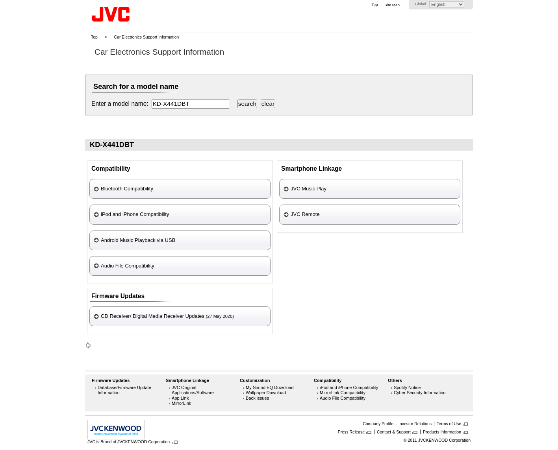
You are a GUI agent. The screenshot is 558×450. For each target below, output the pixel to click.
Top (375, 4)
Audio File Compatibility (342, 398)
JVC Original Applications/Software (193, 390)
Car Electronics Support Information (146, 37)
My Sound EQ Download (270, 387)
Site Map (391, 5)
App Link (180, 398)
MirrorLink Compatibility (342, 392)
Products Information (442, 432)
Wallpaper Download (266, 392)
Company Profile (378, 423)
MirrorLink (181, 403)
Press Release (351, 432)
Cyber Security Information (420, 392)
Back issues (257, 398)
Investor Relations (415, 423)
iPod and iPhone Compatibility (349, 387)
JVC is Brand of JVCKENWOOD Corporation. (129, 441)
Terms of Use (449, 423)
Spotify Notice (407, 387)
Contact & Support (394, 432)
